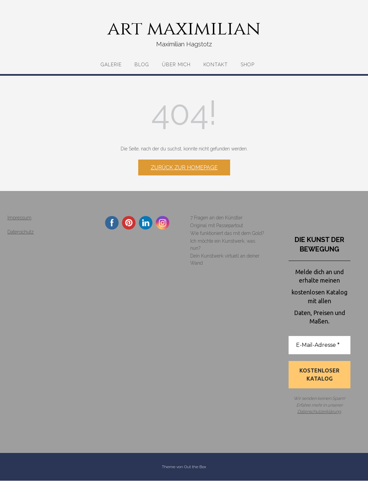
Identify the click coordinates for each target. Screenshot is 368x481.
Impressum (19, 217)
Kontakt (215, 64)
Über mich (176, 64)
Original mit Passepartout (216, 225)
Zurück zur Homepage (184, 167)
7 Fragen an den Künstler (216, 217)
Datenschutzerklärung (319, 411)
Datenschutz (20, 232)
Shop (247, 64)
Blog (141, 64)
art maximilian (184, 29)
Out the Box (195, 467)
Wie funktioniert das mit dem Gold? (227, 233)
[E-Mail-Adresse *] (319, 345)
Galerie (111, 64)
